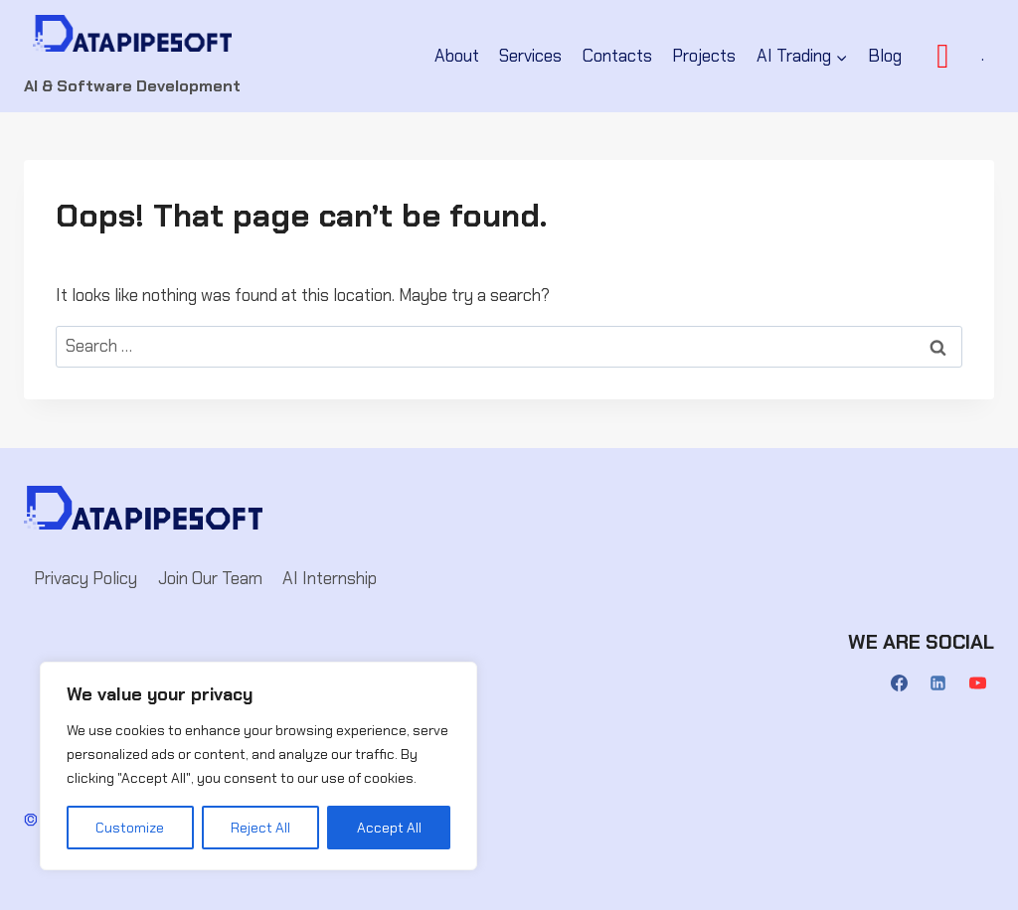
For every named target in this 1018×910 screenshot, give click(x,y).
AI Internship (329, 578)
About (456, 56)
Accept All (389, 827)
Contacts (617, 56)
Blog (885, 56)
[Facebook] (900, 683)
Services (530, 56)
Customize (129, 827)
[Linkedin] (938, 683)
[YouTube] (977, 683)
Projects (704, 56)
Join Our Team (210, 578)
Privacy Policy (85, 578)
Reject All (260, 827)
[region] (258, 766)
